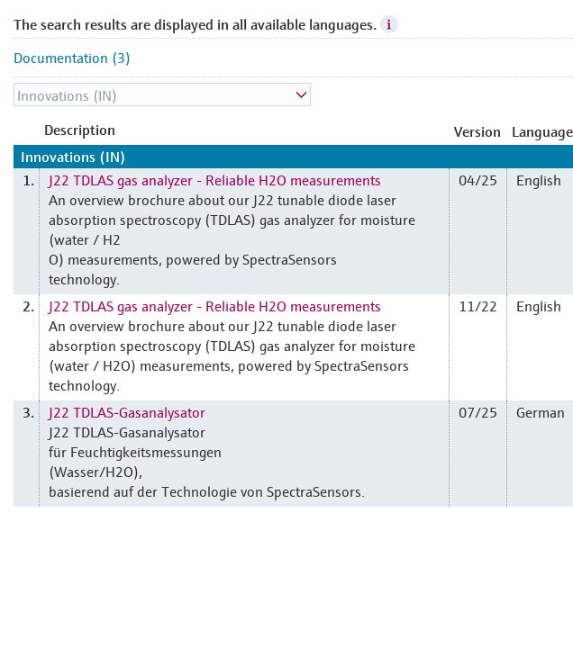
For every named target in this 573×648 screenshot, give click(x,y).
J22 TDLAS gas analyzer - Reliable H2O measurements (215, 179)
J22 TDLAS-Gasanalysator (127, 411)
